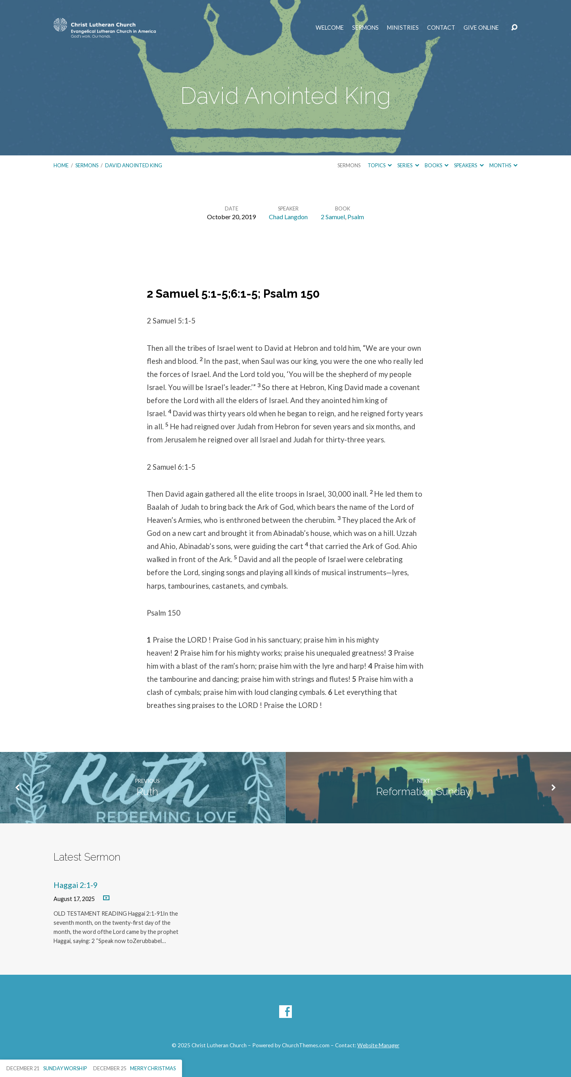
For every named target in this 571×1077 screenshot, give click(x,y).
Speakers (468, 165)
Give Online (481, 28)
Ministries (403, 28)
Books (436, 165)
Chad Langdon (288, 216)
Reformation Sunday (423, 792)
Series (408, 165)
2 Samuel (333, 216)
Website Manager (378, 1045)
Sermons (365, 28)
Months (503, 165)
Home (61, 165)
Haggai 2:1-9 (76, 885)
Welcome (330, 28)
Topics (380, 165)
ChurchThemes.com (306, 1045)
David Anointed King (133, 165)
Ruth (147, 792)
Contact (441, 28)
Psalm (355, 216)
